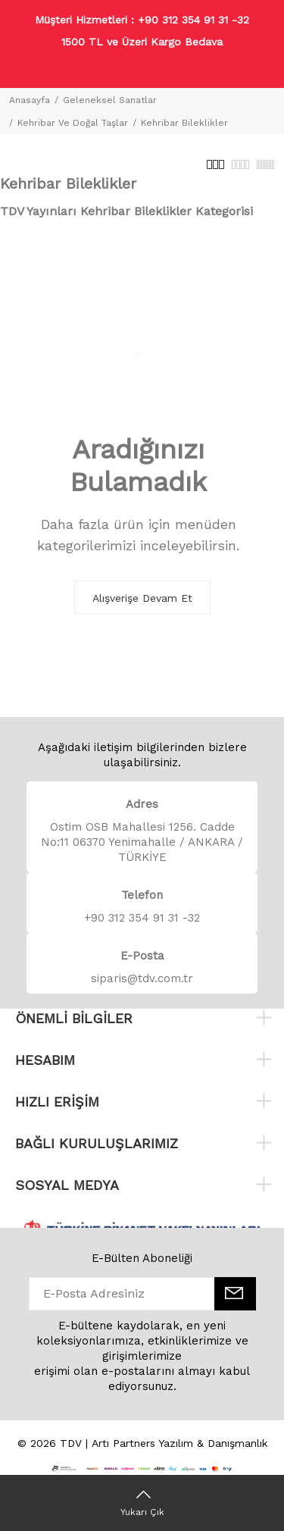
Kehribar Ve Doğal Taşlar (72, 122)
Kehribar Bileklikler (184, 122)
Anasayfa (29, 100)
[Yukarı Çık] (142, 1503)
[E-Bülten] (235, 1293)
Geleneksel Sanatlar (110, 100)
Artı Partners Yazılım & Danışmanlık (179, 1443)
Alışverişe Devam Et (142, 598)
